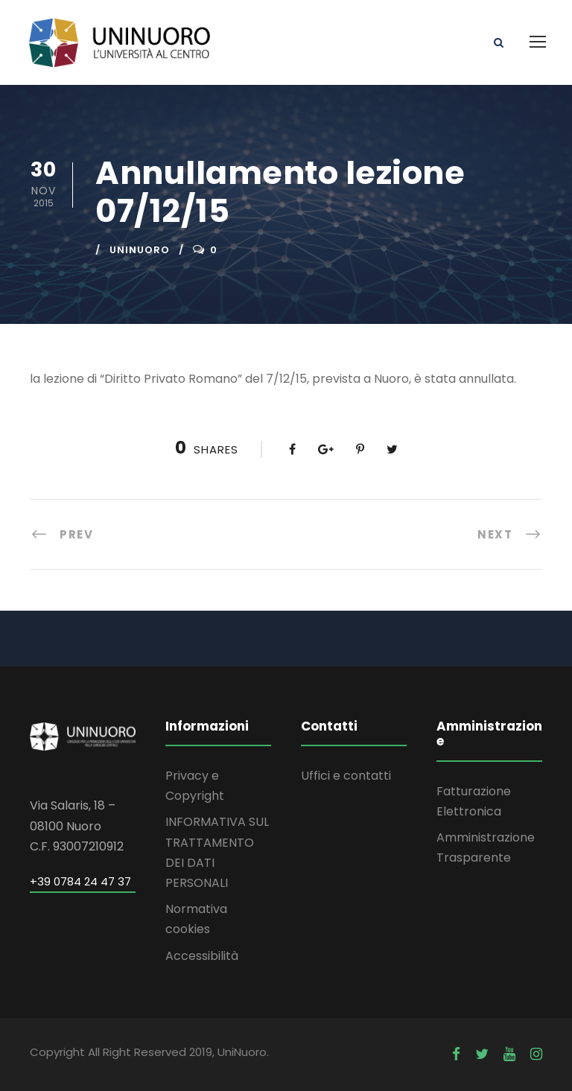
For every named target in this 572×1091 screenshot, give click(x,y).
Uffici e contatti (346, 775)
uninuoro (139, 250)
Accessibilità (201, 955)
